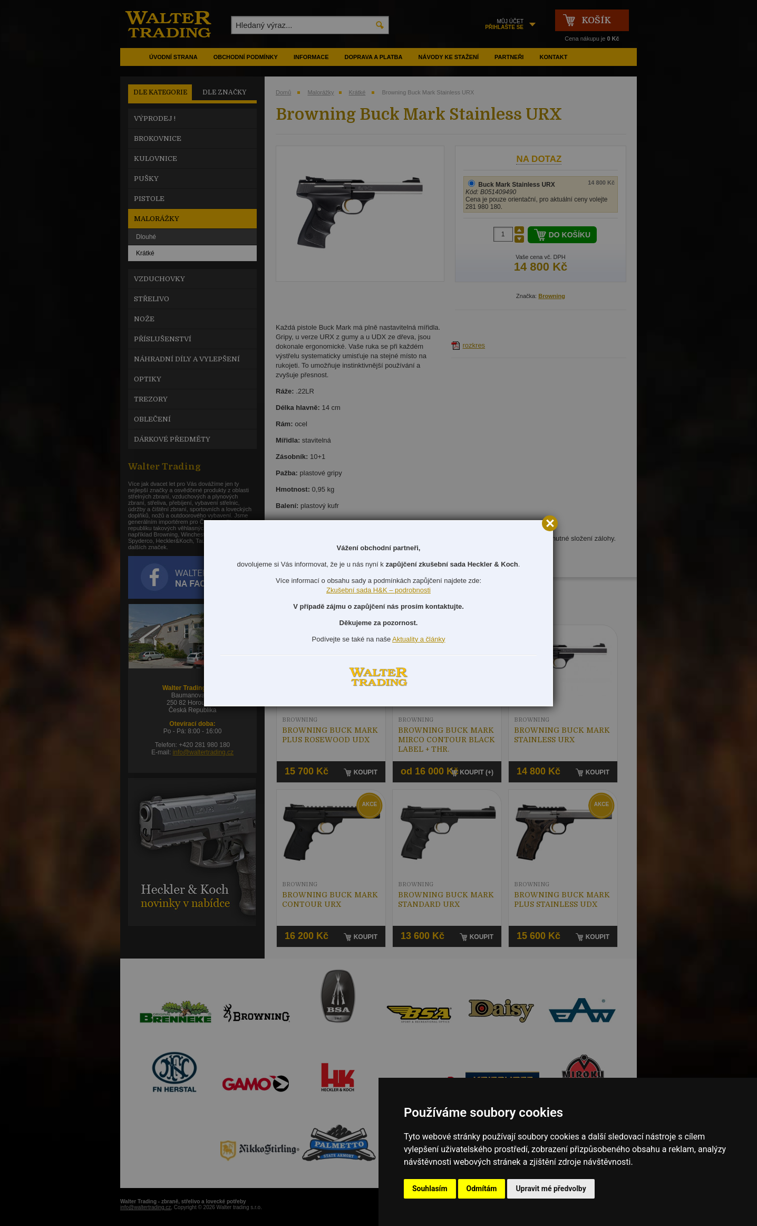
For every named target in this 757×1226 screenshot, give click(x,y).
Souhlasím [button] (430, 1188)
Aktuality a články (418, 639)
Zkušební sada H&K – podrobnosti (378, 590)
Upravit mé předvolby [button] (551, 1188)
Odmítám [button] (482, 1188)
